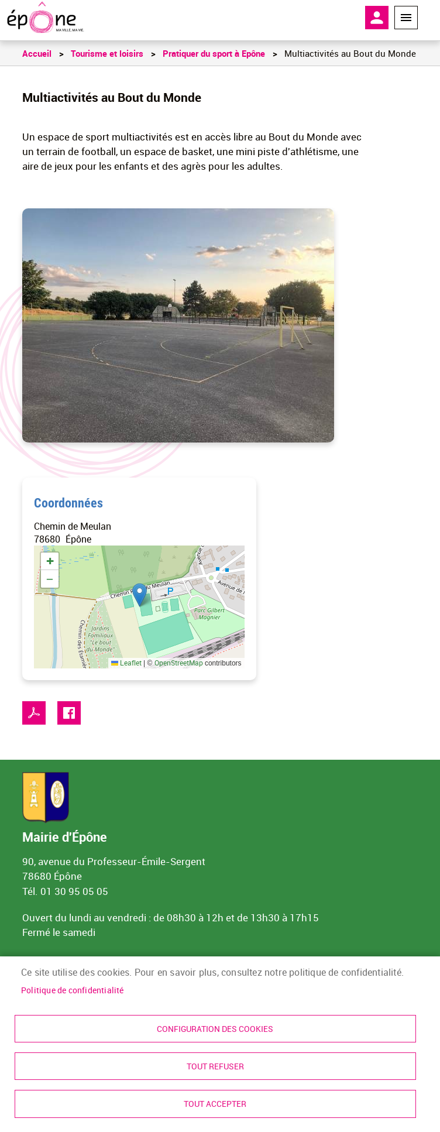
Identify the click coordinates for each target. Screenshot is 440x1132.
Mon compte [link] (377, 17)
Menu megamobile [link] (406, 17)
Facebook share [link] (69, 713)
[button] (139, 595)
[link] (45, 17)
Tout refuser (215, 1066)
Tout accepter (215, 1104)
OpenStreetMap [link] (178, 662)
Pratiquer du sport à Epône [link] (214, 53)
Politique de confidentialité (72, 988)
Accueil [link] (36, 53)
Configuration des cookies (215, 1028)
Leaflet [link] (126, 662)
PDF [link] (34, 713)
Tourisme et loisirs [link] (107, 53)
